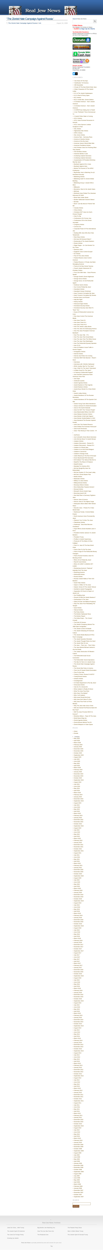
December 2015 (78, 994)
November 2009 (78, 1146)
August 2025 (77, 757)
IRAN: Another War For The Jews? (84, 366)
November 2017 (78, 946)
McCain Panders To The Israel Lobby (84, 472)
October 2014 (78, 1023)
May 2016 (77, 984)
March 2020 (77, 888)
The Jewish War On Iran (81, 643)
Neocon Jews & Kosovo (81, 499)
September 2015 (79, 1001)
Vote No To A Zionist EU (81, 687)
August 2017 (77, 953)
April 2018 (77, 936)
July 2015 (77, 1005)
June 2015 (77, 1007)
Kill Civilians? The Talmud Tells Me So (85, 460)
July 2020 (77, 880)
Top (51, 1246)
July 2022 (77, 830)
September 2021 (79, 851)
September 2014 (79, 1026)
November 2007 (78, 1192)
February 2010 (78, 1140)
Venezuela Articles (79, 685)
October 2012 (78, 1074)
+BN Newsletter (78, 85)
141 (40, 23)
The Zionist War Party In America (83, 668)
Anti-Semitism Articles (80, 151)
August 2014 (77, 1028)
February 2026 (78, 744)
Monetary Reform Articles (81, 485)
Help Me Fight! (78, 299)
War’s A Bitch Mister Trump (75, 1231)
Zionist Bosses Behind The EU (83, 722)
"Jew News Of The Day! (81, 81)
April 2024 (77, 790)
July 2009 (77, 1155)
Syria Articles (77, 608)
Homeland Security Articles (82, 305)
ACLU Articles (78, 118)
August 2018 (77, 928)
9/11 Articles (77, 97)
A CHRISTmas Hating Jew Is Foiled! (84, 110)
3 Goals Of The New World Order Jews (85, 87)
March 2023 (77, 813)
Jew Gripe (77, 378)
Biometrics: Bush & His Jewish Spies (84, 189)
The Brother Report (79, 616)
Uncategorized (78, 680)
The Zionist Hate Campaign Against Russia (22, 23)
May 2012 (77, 1084)
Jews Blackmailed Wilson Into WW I (84, 412)
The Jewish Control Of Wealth (82, 628)
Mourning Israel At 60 (80, 493)
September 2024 (79, 780)
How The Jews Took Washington (83, 341)
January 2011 (78, 1117)
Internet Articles (78, 353)
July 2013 (77, 1055)
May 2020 (77, 884)
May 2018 (77, 934)
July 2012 (77, 1080)
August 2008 (77, 1173)
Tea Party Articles (79, 612)
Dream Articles (78, 243)
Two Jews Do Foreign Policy (15, 1234)
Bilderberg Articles (79, 176)
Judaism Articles (78, 441)
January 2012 (78, 1092)
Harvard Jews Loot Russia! (82, 297)
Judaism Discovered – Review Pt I (84, 443)
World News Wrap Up (80, 718)
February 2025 (78, 769)
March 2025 (77, 767)
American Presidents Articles (82, 145)
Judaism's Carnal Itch (80, 451)
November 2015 (78, 996)
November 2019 (78, 896)
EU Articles (77, 253)
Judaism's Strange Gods (81, 453)
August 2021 (77, 853)
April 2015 (77, 1011)
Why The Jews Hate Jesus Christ (83, 705)
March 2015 (77, 1013)
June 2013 (77, 1057)
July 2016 (77, 980)
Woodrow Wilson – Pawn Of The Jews (85, 716)
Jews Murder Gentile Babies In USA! (84, 418)
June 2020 (77, 882)
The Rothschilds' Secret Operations (84, 660)
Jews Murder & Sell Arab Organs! (83, 416)
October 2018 (78, 924)
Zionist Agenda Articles (80, 720)
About (75, 731)
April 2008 (77, 1182)
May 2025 (77, 763)
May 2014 (77, 1034)
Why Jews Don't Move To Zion (82, 699)
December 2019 (78, 894)
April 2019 (77, 911)
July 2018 (77, 930)
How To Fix (77, 345)
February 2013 (78, 1065)
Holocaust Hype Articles (81, 303)
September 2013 (79, 1051)
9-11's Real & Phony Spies (81, 95)
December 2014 (78, 1019)
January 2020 (78, 892)
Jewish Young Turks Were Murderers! (85, 403)
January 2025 (78, 771)
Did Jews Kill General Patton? (82, 239)
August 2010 (77, 1128)
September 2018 (79, 926)
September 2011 (79, 1101)
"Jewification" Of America (81, 83)
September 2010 (79, 1126)
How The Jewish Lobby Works (82, 326)
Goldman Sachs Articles (81, 285)
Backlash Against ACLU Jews (82, 164)
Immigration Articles (79, 351)
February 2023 (78, 815)
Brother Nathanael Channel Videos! (84, 199)
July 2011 (77, 1105)
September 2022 (79, 826)
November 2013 (78, 1046)
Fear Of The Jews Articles (81, 255)
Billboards (77, 187)
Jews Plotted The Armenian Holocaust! (85, 426)
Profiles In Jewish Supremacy (82, 539)
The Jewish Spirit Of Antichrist (16, 1231)
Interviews (77, 362)
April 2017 (77, 961)
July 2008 (77, 1176)
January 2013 (78, 1067)
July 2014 (77, 1030)
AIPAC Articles (78, 133)
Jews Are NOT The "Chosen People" (84, 410)
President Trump (78, 537)
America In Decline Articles (82, 139)
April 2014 (77, 1036)
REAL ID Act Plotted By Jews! (82, 560)
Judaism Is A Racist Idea (81, 447)
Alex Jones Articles (79, 135)
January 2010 (78, 1142)
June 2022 (77, 832)
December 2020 (78, 869)
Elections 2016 (78, 249)
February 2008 (78, 1186)
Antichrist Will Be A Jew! (81, 153)
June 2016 (77, 982)
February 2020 (78, 890)
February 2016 (78, 990)
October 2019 (78, 899)
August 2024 (77, 782)
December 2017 (78, 944)
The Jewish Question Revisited (83, 639)
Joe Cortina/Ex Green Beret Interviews (85, 437)
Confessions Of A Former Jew (82, 218)
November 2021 (78, 846)
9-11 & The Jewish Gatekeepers (83, 93)
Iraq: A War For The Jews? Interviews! (85, 368)
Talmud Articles (78, 610)
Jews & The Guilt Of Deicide (82, 408)
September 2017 (79, 951)
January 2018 (78, 942)
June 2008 (77, 1178)
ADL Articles (77, 128)
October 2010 (78, 1124)
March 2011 (77, 1113)
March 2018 (77, 938)
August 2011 (77, 1103)
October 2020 (78, 874)
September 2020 (79, 876)
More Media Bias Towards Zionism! (84, 487)
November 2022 (78, 821)
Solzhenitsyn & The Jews (81, 599)
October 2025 (78, 753)
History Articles (78, 301)
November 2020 (78, 871)
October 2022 (78, 824)
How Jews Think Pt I (80, 320)
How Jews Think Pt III (80, 324)
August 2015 (77, 1003)
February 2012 (78, 1090)
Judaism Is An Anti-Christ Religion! (84, 449)
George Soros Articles (80, 278)
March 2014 (77, 1038)
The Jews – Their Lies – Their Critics (84, 645)
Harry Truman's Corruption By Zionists (85, 295)
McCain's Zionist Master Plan (82, 474)
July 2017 (77, 955)
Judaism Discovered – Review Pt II (84, 445)
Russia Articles (78, 576)
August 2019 (77, 903)
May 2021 (77, 859)
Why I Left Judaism (79, 695)
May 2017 (77, 959)
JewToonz (77, 435)
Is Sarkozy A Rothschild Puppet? (83, 372)
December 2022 (78, 819)
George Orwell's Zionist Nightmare (84, 276)
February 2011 (78, 1115)
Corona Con (77, 226)
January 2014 (78, 1042)
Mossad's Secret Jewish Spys (82, 491)
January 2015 (78, 1017)
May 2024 (77, 788)
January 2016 (78, 992)
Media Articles (78, 476)
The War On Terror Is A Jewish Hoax (84, 662)
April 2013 (77, 1061)
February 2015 (78, 1015)
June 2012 (77, 1082)
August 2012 (77, 1078)
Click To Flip (77, 216)
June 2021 (77, 857)
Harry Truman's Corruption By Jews (84, 293)
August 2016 (77, 978)
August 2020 (77, 878)
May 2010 (77, 1134)
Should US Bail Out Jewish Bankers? (84, 597)
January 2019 (78, 917)
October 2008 (78, 1169)
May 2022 (77, 834)
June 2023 (77, 807)
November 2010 (78, 1121)
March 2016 (77, 988)
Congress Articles (79, 224)
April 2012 (77, 1086)
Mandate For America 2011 (82, 466)
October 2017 (78, 949)
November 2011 (78, 1096)
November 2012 (78, 1071)
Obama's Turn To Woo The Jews (83, 520)
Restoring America (79, 572)
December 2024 (78, 774)
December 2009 (78, 1144)
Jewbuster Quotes (79, 380)
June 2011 (77, 1107)
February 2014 (78, 1040)
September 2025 (79, 755)
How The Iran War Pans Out (45, 1231)
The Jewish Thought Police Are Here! (84, 641)
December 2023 (78, 799)
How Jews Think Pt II (80, 322)
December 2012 (78, 1069)
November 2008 (78, 1167)
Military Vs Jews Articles (81, 480)
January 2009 (78, 1163)
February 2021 (78, 865)
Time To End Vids (79, 672)
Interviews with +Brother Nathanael (84, 364)
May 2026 (77, 738)
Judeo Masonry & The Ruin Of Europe (85, 455)
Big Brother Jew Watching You (46, 1227)
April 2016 (77, 986)
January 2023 (78, 817)
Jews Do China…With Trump (15, 1227)
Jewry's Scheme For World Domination (85, 406)
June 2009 (77, 1157)
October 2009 (78, 1148)
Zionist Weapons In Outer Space (83, 724)
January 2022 (78, 842)
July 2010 (77, 1130)
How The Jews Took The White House (85, 339)
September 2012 (79, 1076)
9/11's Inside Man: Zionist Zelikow (84, 99)
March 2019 (77, 913)
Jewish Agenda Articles (80, 383)
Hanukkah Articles (79, 289)
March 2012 (77, 1088)
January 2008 (78, 1188)
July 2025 (77, 759)
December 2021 (78, 844)
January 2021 (78, 867)
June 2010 (77, 1132)
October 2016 (78, 973)
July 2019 (77, 905)
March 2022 (77, 838)
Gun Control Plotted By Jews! (82, 287)
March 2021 (77, 863)
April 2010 (77, 1136)
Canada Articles (78, 208)
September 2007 (79, 1196)
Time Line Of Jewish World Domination (85, 670)
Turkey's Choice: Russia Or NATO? (84, 674)
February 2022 (78, 840)
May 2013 (77, 1059)
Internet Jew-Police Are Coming (83, 356)
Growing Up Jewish (13, 1238)
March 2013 (77, 1063)
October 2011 (78, 1098)
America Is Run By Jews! (81, 141)
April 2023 (77, 811)
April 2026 (77, 740)
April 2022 (77, 836)
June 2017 (77, 957)
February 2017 (78, 965)
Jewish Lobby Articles (80, 393)
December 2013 (78, 1044)
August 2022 (77, 828)
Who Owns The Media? (81, 693)
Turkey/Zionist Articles (80, 676)
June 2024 (77, 786)
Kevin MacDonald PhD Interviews (83, 458)
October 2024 (78, 778)
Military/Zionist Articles (80, 483)
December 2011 (78, 1094)
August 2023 (77, 803)
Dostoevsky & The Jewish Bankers (84, 241)
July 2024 (77, 784)
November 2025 (78, 751)
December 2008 (78, 1165)
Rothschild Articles (79, 574)
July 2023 (77, 805)
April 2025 (77, 765)
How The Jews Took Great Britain (83, 337)
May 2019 (77, 909)
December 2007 (78, 1190)
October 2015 (78, 999)
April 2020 (77, 886)
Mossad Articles (78, 489)
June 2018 (77, 932)
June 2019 (77, 907)
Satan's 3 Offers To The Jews (82, 585)
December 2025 (78, 749)
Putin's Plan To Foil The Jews (82, 549)
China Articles (78, 210)
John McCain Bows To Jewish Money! (85, 439)
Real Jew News (25, 1242)
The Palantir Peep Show (75, 1227)
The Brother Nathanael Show (82, 614)
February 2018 (78, 940)
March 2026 (77, 742)
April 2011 (77, 1111)
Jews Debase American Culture (83, 414)
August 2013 (77, 1053)
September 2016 (79, 976)
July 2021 (77, 855)
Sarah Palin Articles (79, 582)
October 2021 (78, 849)
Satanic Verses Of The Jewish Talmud (85, 587)
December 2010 (78, 1119)
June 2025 (77, 761)
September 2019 (79, 901)
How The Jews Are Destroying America (85, 328)
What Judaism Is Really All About (83, 689)
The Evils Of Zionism (80, 622)
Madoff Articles (78, 464)
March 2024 (77, 792)
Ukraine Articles (78, 678)
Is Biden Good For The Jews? (82, 370)
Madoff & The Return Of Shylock (83, 462)
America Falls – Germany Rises (83, 137)
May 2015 (77, 1009)
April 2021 (77, 861)
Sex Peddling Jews (79, 595)
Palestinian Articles (79, 522)
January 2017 (78, 967)
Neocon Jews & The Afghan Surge (84, 501)
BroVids (76, 201)
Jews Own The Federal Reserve (83, 424)
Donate (76, 733)
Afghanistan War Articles (81, 130)
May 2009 (77, 1159)
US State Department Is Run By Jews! (85, 683)
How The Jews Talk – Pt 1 (81, 335)
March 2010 (77, 1138)
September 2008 (79, 1171)
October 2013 (78, 1048)
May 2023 (77, 809)
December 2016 (78, 969)
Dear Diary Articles (79, 237)
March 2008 (77, 1184)
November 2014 (78, 1021)
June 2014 (77, 1032)
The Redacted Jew (42, 1234)
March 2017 (77, 963)
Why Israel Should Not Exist (82, 697)
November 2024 (78, 776)
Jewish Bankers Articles (81, 387)
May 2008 (77, 1180)
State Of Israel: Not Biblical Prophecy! (85, 601)
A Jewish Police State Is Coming (83, 116)
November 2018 (78, 921)
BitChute (76, 191)
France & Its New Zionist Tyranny (83, 266)
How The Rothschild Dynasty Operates (85, 343)
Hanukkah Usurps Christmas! (82, 291)
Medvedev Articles (79, 478)
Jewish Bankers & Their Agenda (83, 385)
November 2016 (78, 971)
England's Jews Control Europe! (83, 251)
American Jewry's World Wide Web (84, 143)
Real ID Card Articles (80, 562)
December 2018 (78, 919)
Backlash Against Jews (80, 166)
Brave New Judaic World (81, 197)
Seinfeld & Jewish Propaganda (83, 589)
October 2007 (78, 1194)
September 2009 (79, 1151)
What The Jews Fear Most (81, 691)
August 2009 (77, 1153)
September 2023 (79, 801)
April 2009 (77, 1161)
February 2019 (78, 915)
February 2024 (78, 794)
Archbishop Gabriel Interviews (82, 156)
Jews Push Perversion (80, 428)
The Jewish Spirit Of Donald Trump (78, 1234)
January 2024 (78, 797)
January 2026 (78, 746)
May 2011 (77, 1109)
